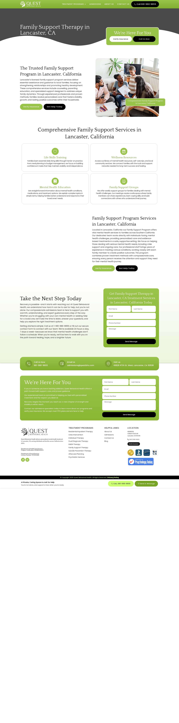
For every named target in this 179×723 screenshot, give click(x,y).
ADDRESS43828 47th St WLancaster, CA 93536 (133, 435)
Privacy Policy (113, 479)
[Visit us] (108, 364)
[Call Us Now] (29, 364)
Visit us (116, 363)
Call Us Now (39, 363)
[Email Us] (62, 364)
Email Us (71, 363)
